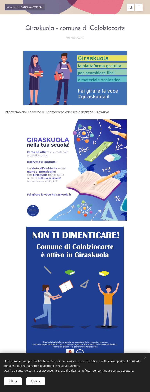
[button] (130, 7)
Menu (137, 7)
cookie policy (116, 361)
